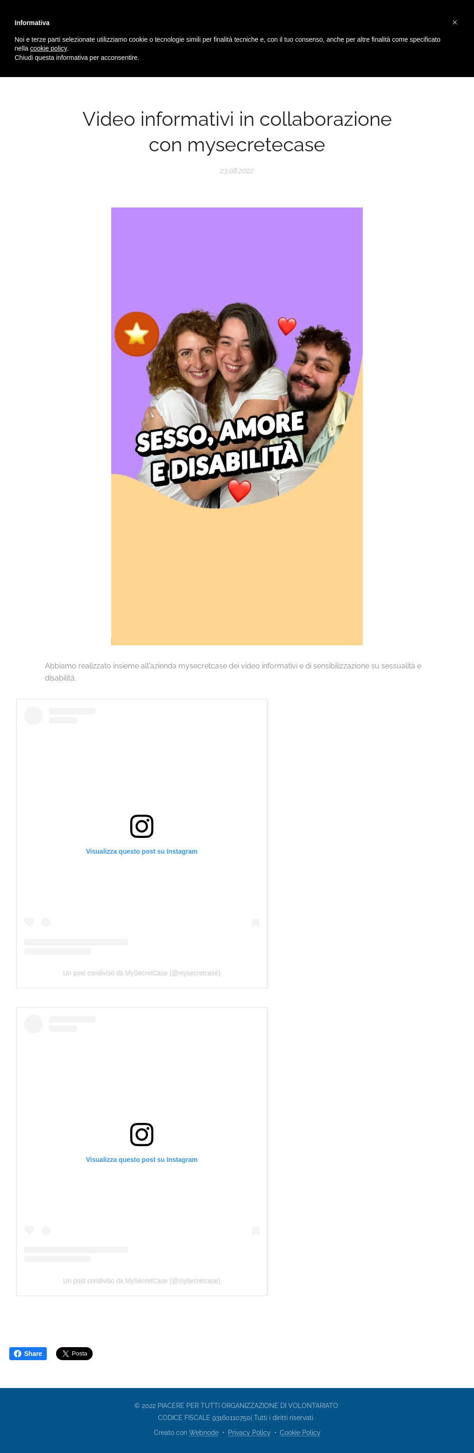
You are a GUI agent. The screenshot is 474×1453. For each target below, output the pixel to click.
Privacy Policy (249, 1432)
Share (28, 1353)
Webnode (204, 1432)
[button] (455, 22)
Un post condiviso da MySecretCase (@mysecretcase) (141, 973)
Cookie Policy (300, 1432)
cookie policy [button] (48, 48)
